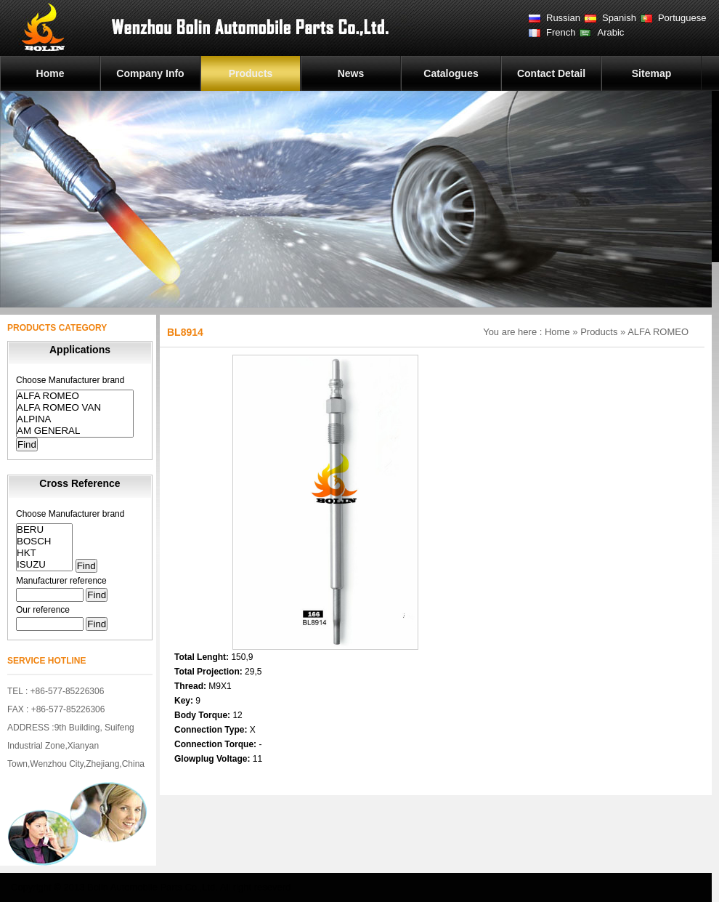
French (560, 32)
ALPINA (75, 419)
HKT (44, 553)
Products (251, 73)
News (351, 73)
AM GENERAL (75, 431)
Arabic (610, 32)
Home (50, 73)
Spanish (619, 17)
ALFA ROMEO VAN (75, 408)
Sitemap (651, 73)
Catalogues (450, 73)
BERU (44, 530)
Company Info (150, 73)
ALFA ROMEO (75, 396)
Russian (563, 17)
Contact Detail (551, 73)
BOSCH (44, 541)
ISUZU (44, 565)
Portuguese (682, 17)
